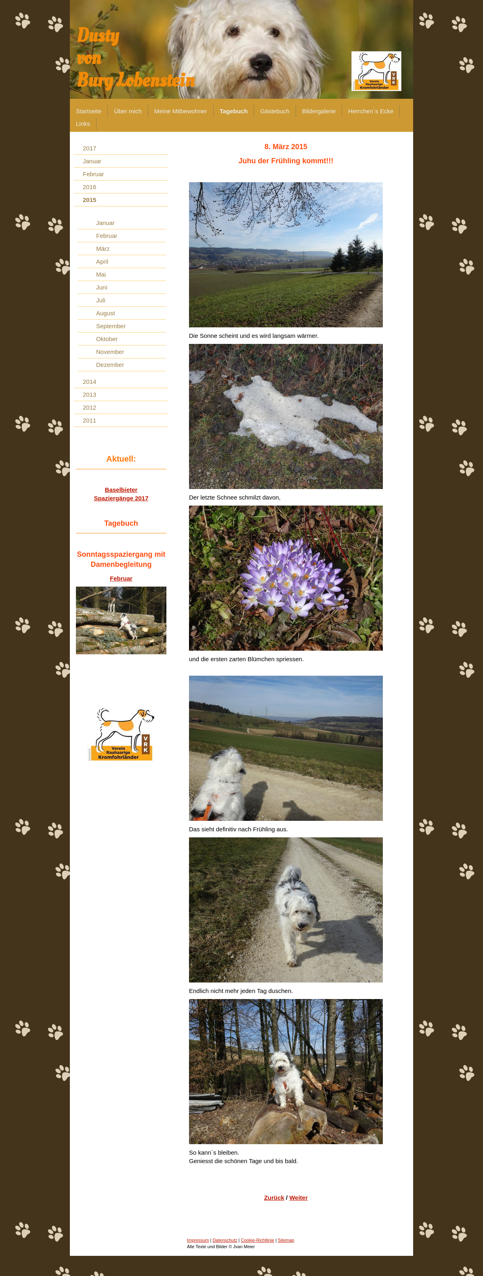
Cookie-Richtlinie (258, 1240)
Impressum (198, 1240)
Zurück (274, 1197)
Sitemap (286, 1240)
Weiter (298, 1197)
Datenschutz (224, 1240)
